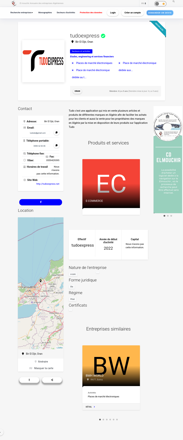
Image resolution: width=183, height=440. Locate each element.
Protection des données (91, 12)
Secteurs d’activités (66, 12)
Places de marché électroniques (94, 63)
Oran (77, 91)
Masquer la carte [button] (41, 368)
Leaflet (60, 348)
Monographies (45, 12)
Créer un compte (133, 12)
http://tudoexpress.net (47, 183)
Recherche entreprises (21, 12)
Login (113, 12)
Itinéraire (41, 361)
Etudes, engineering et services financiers (92, 56)
